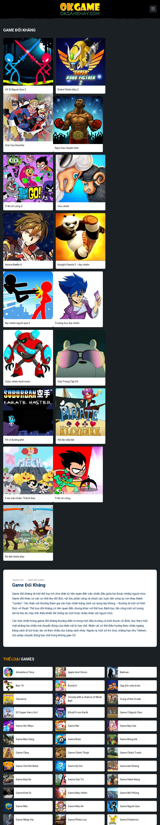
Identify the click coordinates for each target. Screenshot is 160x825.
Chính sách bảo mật (87, 811)
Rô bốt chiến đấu (66, 381)
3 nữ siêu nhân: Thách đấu (124, 323)
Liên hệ (133, 811)
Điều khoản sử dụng (113, 811)
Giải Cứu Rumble (118, 89)
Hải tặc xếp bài (65, 323)
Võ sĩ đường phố (14, 323)
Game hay (66, 811)
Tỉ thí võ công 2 (66, 148)
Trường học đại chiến (17, 264)
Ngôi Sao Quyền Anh (17, 148)
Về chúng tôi (30, 811)
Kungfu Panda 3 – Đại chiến (73, 206)
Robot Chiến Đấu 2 (67, 89)
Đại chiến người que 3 (121, 206)
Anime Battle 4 (13, 206)
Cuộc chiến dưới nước (69, 264)
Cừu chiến (115, 148)
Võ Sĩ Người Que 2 (15, 89)
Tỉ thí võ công (13, 381)
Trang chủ (17, 405)
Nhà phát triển (49, 811)
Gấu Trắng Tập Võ (119, 264)
